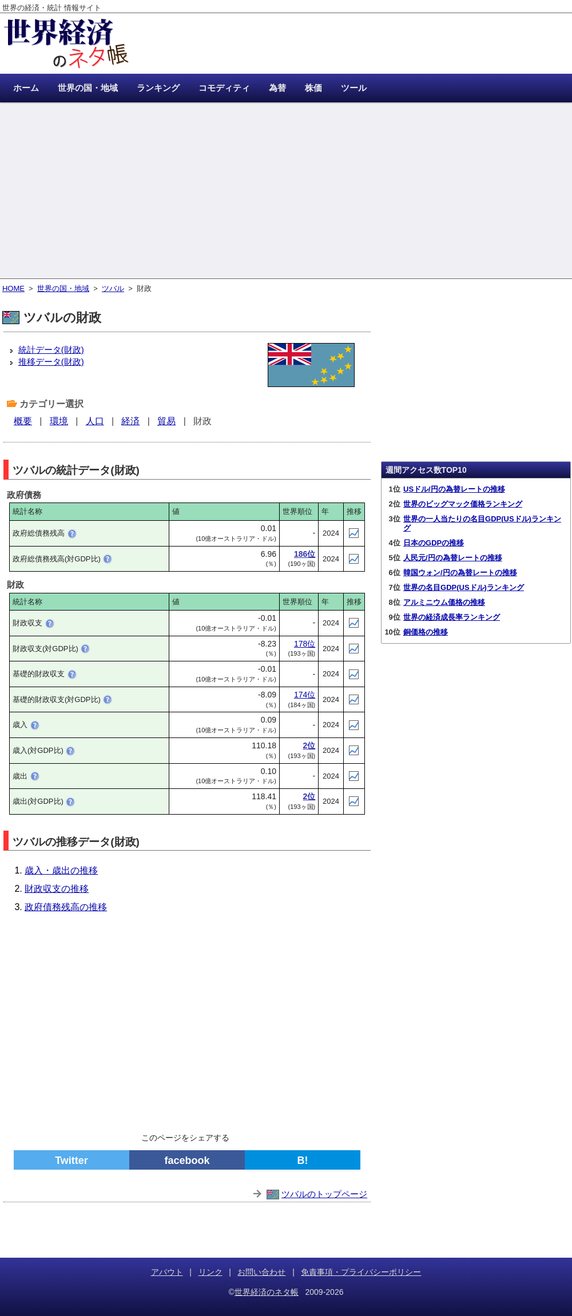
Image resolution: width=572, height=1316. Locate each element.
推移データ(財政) (51, 361)
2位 (309, 745)
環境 (59, 421)
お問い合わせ (261, 1272)
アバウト (167, 1272)
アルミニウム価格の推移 (444, 602)
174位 (304, 694)
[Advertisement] (286, 191)
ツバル (113, 288)
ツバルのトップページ (324, 1194)
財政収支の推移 (57, 889)
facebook (186, 1160)
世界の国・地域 (63, 288)
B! (302, 1160)
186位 (304, 554)
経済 (130, 421)
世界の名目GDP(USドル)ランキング (463, 587)
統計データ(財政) (51, 349)
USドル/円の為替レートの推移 (454, 489)
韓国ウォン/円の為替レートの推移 (460, 572)
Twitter (71, 1160)
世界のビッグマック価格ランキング (462, 504)
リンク (210, 1272)
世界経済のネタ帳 (267, 1292)
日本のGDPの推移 (433, 543)
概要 (23, 421)
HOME (13, 288)
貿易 (166, 421)
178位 (304, 643)
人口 (95, 421)
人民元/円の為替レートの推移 (452, 557)
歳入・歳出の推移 (61, 870)
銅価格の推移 (425, 632)
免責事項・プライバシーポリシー (361, 1272)
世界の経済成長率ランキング (451, 617)
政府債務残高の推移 (66, 907)
